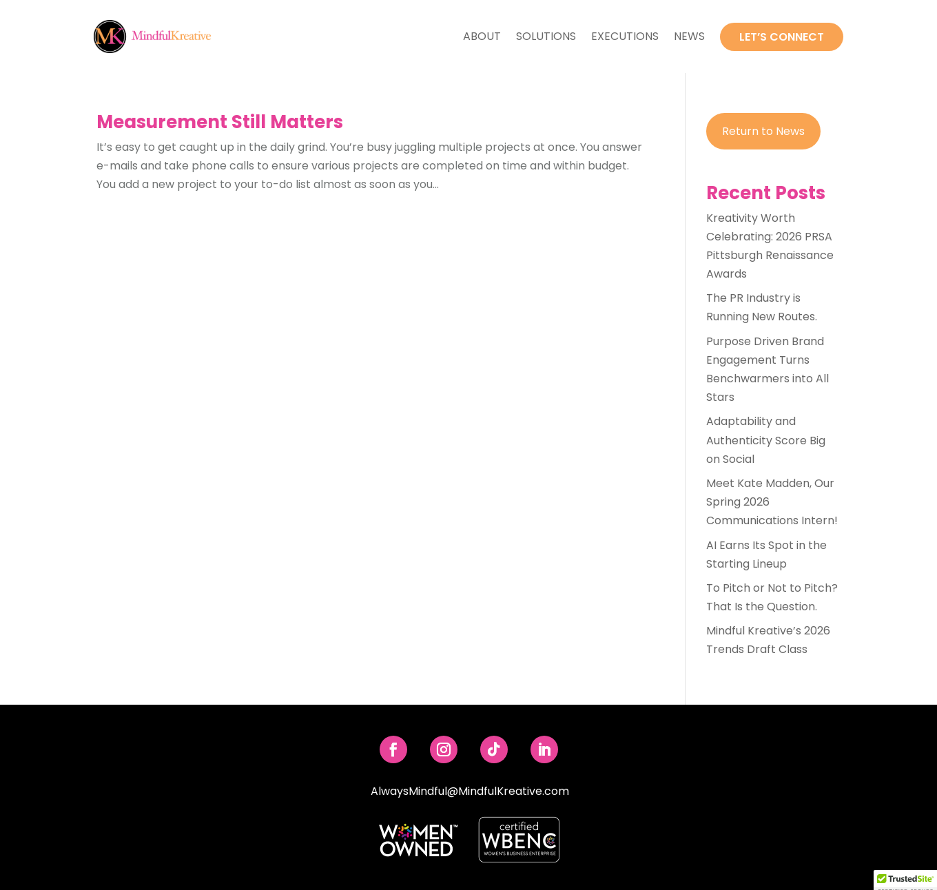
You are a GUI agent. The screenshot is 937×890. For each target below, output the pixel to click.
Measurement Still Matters (219, 122)
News (689, 36)
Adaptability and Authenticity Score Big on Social (765, 439)
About (482, 36)
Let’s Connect (781, 37)
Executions (625, 36)
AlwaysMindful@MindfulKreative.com (470, 791)
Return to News (763, 131)
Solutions (546, 36)
